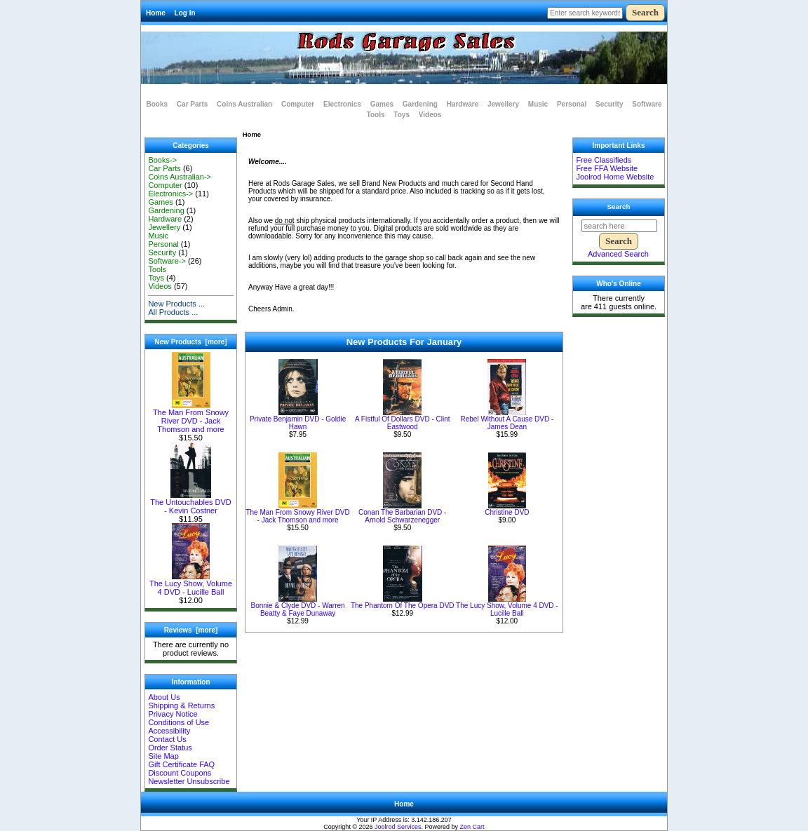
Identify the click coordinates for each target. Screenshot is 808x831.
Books (157, 104)
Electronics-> (170, 193)
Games (381, 104)
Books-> (162, 160)
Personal (571, 104)
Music (538, 104)
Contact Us (167, 739)
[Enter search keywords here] (585, 13)
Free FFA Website (607, 168)
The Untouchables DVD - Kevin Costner (190, 503)
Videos (430, 115)
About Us (164, 697)
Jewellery (503, 104)
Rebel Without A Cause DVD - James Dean (506, 423)
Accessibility (169, 731)
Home (156, 13)
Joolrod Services (398, 826)
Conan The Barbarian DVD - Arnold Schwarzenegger (402, 516)
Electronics (342, 104)
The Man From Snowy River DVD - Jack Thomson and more (191, 417)
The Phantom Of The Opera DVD (402, 605)
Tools (376, 115)
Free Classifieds (603, 160)
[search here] (619, 225)
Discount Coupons (179, 773)
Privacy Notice (172, 714)
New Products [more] (190, 342)
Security (609, 104)
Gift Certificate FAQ (181, 764)
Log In (185, 13)
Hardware (463, 104)
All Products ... (173, 312)
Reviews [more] (191, 630)
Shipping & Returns (181, 705)
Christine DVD (507, 512)
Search (619, 206)
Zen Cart (472, 826)
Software (646, 104)
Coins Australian (244, 104)
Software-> (167, 261)
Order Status (169, 747)
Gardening (420, 104)
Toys (401, 115)
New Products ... (176, 303)
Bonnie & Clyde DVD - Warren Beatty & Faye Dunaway (298, 609)
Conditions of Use (178, 722)
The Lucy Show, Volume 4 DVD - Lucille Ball (190, 584)
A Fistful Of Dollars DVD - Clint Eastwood (402, 423)
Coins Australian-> (179, 177)
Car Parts (192, 104)
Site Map (163, 756)
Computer (297, 104)
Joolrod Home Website (615, 177)
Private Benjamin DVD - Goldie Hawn (298, 423)
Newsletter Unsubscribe (188, 781)
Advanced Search (618, 254)
